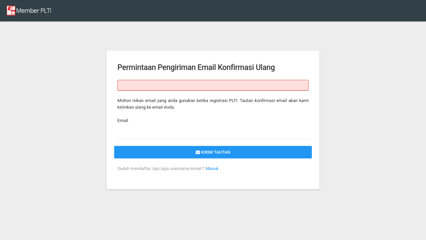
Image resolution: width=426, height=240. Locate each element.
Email (122, 120)
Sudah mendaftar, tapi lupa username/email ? (161, 168)
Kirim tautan (213, 152)
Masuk (212, 168)
